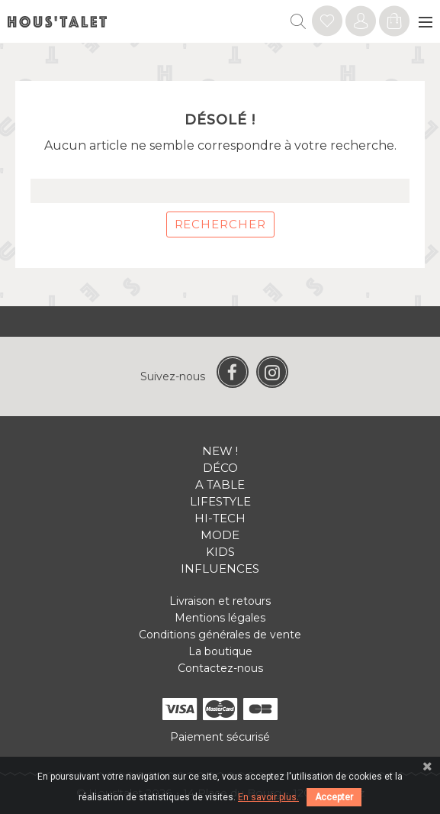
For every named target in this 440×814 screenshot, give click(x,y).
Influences (220, 568)
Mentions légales (220, 618)
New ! (220, 451)
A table (220, 484)
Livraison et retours (220, 601)
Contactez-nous (220, 668)
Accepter (334, 797)
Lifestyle (220, 501)
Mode (220, 535)
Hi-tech (220, 518)
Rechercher (220, 224)
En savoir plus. (268, 797)
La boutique (220, 651)
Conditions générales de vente (220, 634)
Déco (220, 467)
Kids (220, 551)
